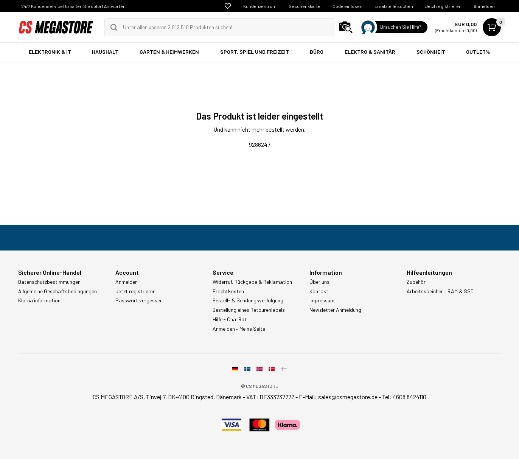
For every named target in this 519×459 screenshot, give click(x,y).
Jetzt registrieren (443, 6)
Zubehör (416, 282)
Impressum (321, 300)
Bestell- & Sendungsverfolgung (248, 300)
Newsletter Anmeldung (335, 310)
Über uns (319, 282)
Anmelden (484, 6)
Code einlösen (347, 6)
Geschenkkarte (304, 6)
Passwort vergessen (139, 300)
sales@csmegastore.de (348, 396)
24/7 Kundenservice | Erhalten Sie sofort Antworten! (74, 6)
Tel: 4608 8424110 (404, 396)
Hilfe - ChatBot (230, 319)
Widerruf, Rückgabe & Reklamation (252, 282)
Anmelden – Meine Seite (239, 329)
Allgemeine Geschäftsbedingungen (57, 291)
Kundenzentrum (260, 6)
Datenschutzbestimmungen (49, 282)
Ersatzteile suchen (393, 6)
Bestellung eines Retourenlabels (249, 310)
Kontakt (318, 291)
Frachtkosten (228, 291)
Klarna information (39, 300)
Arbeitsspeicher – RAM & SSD (440, 291)
